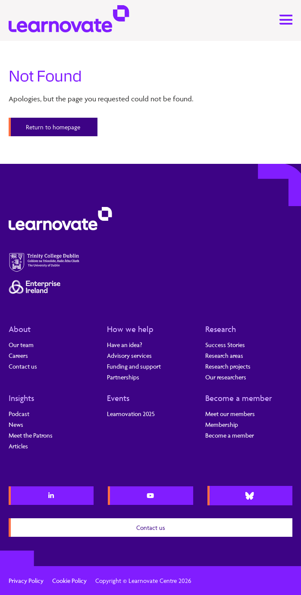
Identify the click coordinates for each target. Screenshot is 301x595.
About (20, 329)
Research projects (228, 366)
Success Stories (225, 344)
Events (118, 398)
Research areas (224, 355)
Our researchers (225, 377)
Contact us (23, 366)
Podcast (19, 413)
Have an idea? (124, 344)
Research (220, 329)
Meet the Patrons (31, 435)
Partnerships (123, 377)
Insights (21, 398)
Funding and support (134, 366)
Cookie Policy (69, 580)
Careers (18, 355)
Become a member (238, 398)
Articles (18, 446)
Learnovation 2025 (131, 413)
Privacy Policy (26, 580)
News (16, 424)
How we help (130, 329)
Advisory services (129, 355)
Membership (221, 424)
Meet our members (230, 413)
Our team (21, 344)
